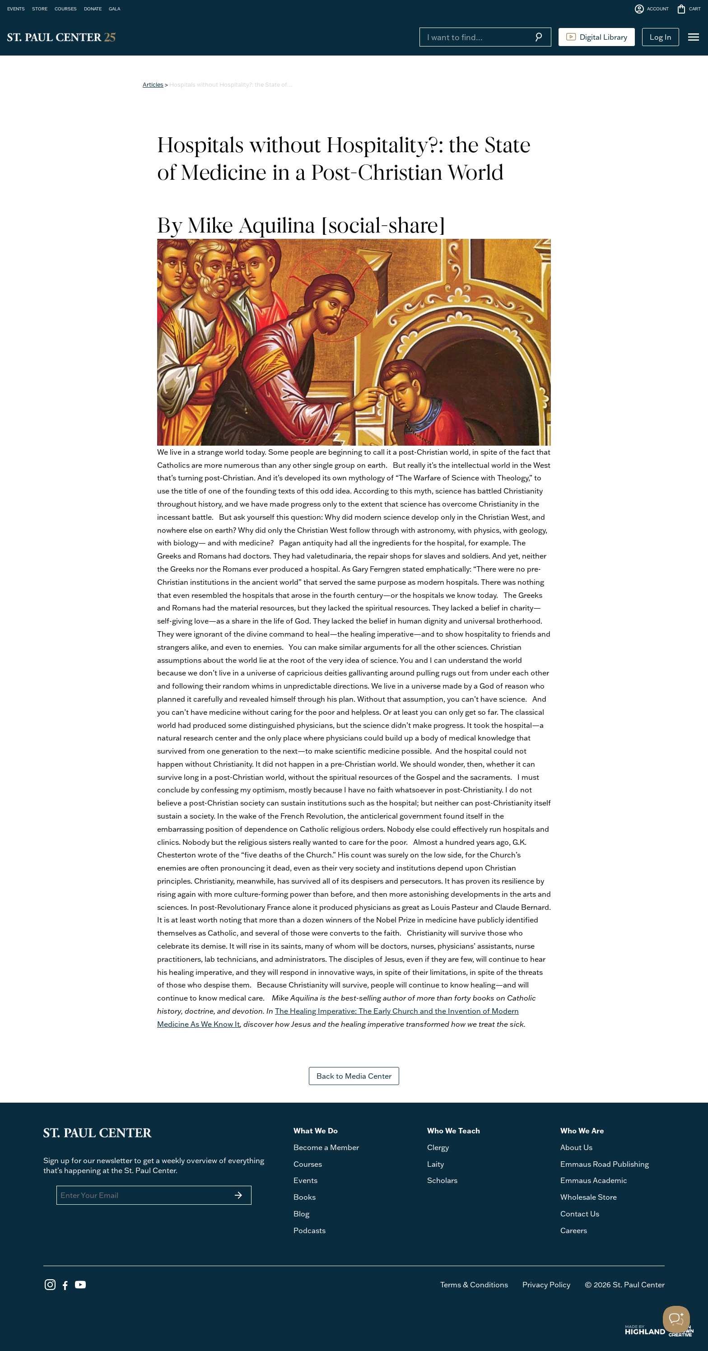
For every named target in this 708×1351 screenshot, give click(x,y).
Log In (660, 37)
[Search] (473, 37)
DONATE (93, 8)
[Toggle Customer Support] (676, 1319)
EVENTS (16, 8)
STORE (39, 8)
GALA (114, 8)
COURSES (66, 8)
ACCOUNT (651, 9)
